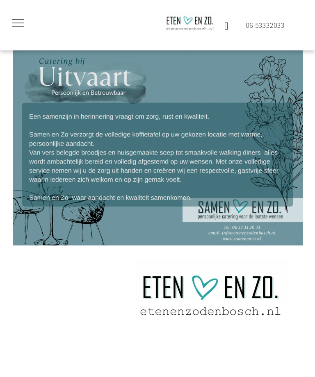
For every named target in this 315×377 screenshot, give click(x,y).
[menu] (18, 23)
